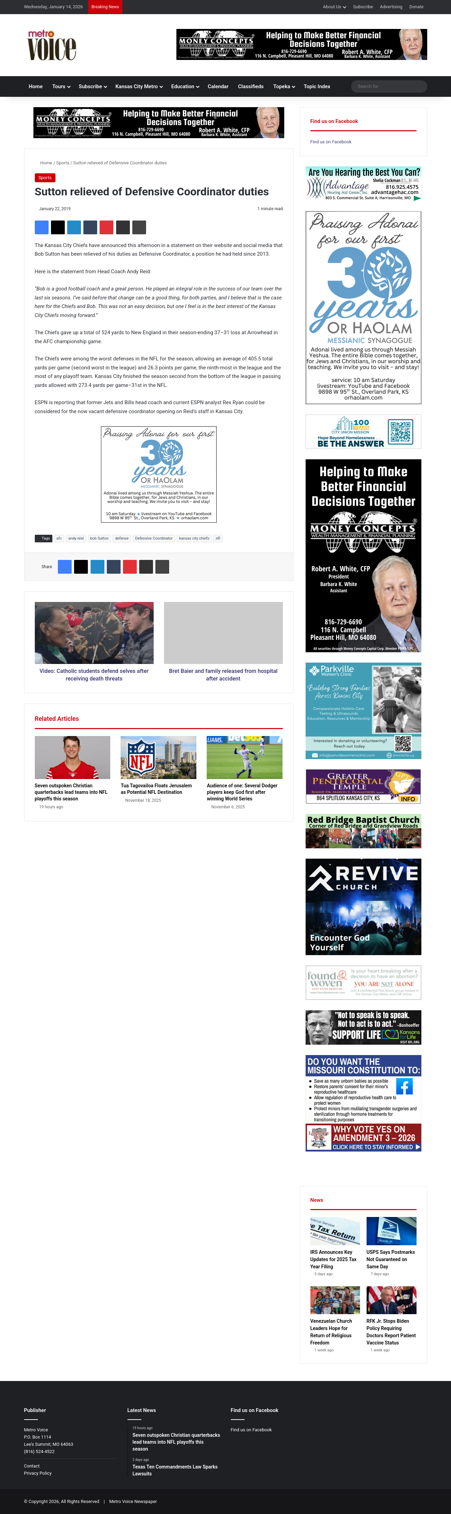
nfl (218, 538)
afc (59, 538)
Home (36, 86)
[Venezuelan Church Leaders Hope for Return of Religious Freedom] (335, 1300)
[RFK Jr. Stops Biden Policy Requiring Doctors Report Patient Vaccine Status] (392, 1300)
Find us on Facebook (330, 141)
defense (122, 538)
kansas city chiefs (194, 538)
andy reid (76, 538)
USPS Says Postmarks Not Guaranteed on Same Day (391, 1259)
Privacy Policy (38, 1473)
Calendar (218, 86)
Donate (416, 6)
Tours (58, 86)
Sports (62, 162)
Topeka (281, 86)
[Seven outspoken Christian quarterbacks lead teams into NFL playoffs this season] (73, 757)
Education (182, 86)
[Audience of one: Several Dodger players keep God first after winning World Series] (245, 757)
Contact (32, 1466)
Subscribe (363, 6)
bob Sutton (99, 538)
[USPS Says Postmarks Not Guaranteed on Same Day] (392, 1231)
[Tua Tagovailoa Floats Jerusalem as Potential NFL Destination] (158, 757)
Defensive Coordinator (154, 538)
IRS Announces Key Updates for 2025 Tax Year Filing (333, 1259)
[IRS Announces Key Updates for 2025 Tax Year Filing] (335, 1231)
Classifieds (251, 86)
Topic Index (317, 86)
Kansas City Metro (136, 86)
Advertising (391, 6)
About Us (332, 6)
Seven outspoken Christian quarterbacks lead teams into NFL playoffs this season (71, 792)
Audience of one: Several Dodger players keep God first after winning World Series (242, 792)
